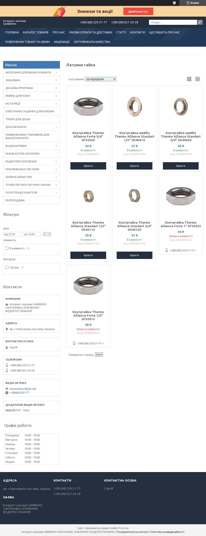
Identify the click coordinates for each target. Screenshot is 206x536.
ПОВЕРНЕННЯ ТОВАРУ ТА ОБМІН (27, 42)
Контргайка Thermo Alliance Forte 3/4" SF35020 (88, 136)
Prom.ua (124, 528)
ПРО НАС (59, 32)
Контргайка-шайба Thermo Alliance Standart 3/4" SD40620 (181, 136)
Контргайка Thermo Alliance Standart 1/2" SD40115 (88, 226)
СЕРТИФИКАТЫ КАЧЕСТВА (92, 42)
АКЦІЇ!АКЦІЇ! (62, 42)
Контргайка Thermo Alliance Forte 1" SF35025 (181, 224)
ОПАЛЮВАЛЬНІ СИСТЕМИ (22, 169)
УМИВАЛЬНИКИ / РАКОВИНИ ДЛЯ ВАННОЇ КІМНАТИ (27, 136)
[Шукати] (200, 22)
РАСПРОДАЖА (15, 200)
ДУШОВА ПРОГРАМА (19, 87)
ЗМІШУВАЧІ (12, 80)
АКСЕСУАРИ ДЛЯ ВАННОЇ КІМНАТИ (28, 72)
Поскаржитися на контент (133, 532)
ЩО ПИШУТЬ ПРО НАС (164, 32)
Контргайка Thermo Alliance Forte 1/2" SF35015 (88, 315)
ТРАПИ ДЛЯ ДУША (17, 119)
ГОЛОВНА (12, 32)
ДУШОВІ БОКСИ (15, 126)
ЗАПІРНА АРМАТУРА (18, 176)
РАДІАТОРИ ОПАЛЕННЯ (20, 161)
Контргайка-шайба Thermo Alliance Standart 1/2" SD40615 (134, 136)
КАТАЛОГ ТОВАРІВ (36, 32)
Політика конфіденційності (167, 532)
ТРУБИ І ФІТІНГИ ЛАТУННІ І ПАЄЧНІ (27, 184)
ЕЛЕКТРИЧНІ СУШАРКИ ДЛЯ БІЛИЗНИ (29, 111)
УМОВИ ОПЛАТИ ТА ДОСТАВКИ (90, 32)
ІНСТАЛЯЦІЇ (12, 103)
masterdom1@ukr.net (22, 388)
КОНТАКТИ (137, 32)
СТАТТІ (121, 32)
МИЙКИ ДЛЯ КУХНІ (17, 95)
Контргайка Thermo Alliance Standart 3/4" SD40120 (134, 226)
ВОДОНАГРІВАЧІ (16, 145)
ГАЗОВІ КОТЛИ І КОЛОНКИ (22, 153)
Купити (88, 165)
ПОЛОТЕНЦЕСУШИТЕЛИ (21, 192)
